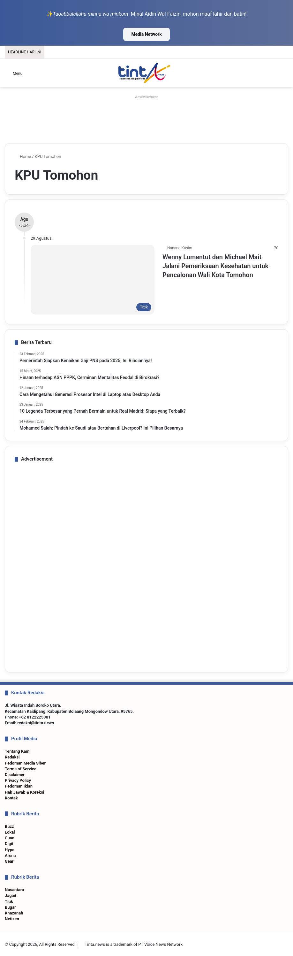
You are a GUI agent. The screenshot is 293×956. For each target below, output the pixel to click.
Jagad (10, 895)
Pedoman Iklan (19, 786)
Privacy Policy (18, 780)
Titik (9, 901)
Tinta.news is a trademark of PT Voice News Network (134, 944)
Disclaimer (15, 774)
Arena (10, 855)
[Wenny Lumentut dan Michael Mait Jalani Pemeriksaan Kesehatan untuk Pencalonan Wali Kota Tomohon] (92, 280)
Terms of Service (20, 768)
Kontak (11, 798)
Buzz (9, 826)
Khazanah (14, 913)
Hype (9, 849)
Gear (9, 861)
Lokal (10, 832)
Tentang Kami (18, 751)
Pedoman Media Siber (25, 763)
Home (23, 156)
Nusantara (14, 889)
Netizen (12, 918)
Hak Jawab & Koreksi (24, 792)
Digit (9, 843)
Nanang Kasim (179, 248)
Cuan (9, 838)
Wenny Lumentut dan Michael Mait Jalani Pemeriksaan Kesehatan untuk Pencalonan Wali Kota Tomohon (215, 266)
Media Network (146, 34)
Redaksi (12, 757)
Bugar (10, 907)
